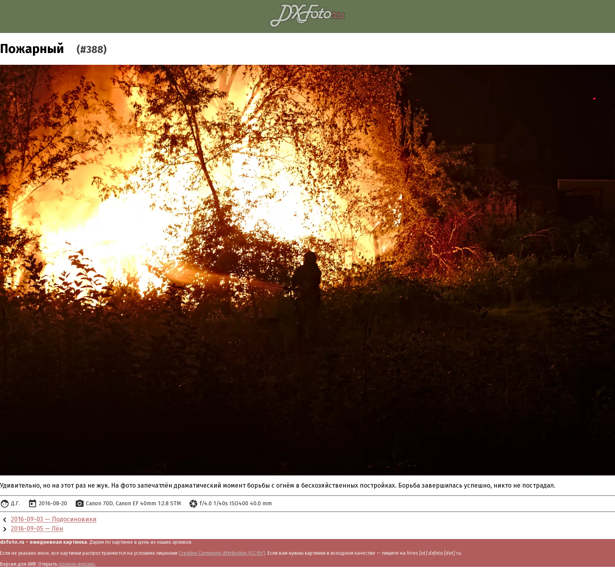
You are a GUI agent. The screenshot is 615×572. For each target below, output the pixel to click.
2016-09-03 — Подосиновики (53, 519)
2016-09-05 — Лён (37, 529)
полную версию (77, 564)
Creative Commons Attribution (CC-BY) (222, 553)
